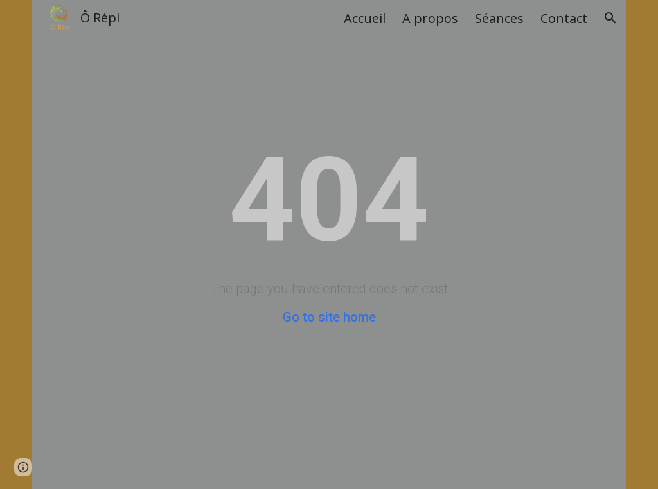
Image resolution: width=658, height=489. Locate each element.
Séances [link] (499, 18)
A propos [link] (430, 18)
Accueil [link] (365, 18)
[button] (610, 18)
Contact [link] (563, 18)
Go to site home (329, 317)
